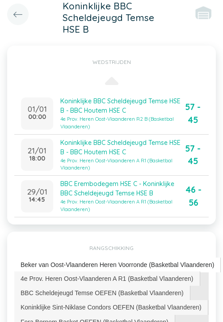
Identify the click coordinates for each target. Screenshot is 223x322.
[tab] (117, 265)
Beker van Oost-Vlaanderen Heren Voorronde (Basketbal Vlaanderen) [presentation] (117, 264)
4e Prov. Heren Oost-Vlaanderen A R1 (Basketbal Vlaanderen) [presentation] (107, 278)
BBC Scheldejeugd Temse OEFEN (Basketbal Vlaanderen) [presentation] (102, 293)
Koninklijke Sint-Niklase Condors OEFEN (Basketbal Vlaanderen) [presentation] (111, 307)
